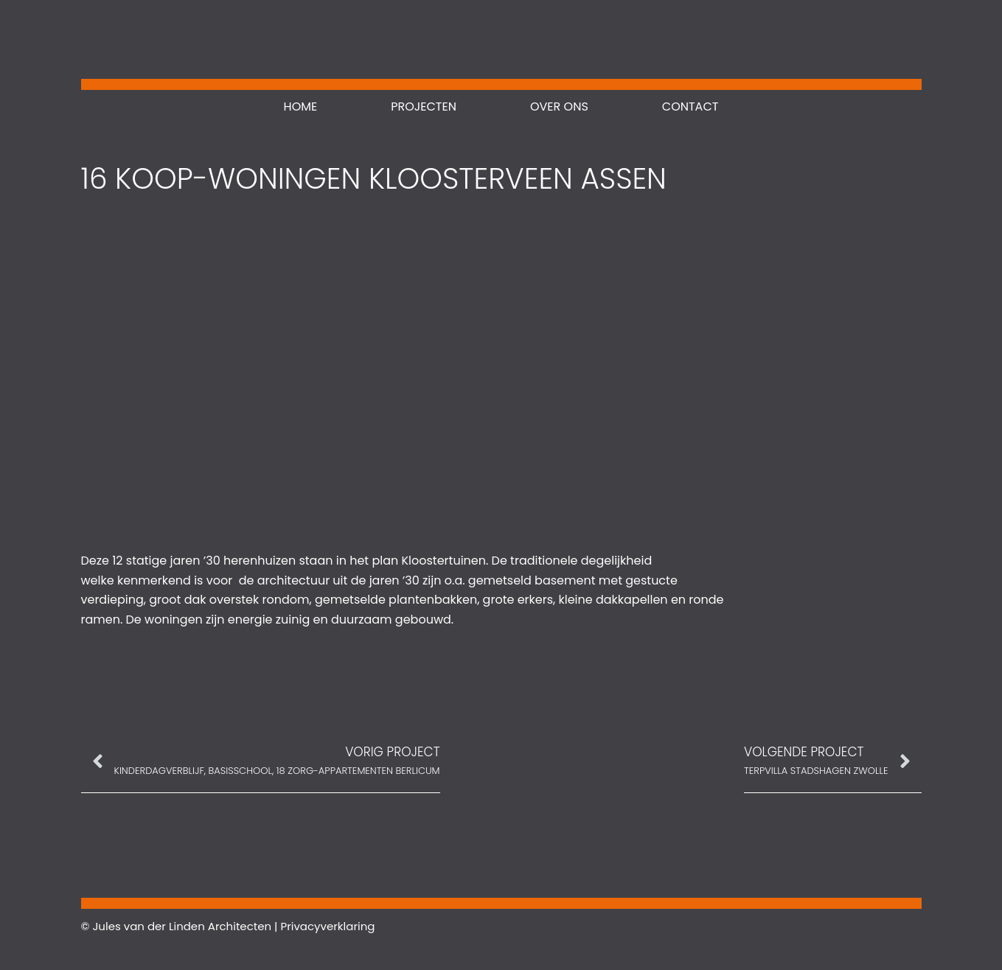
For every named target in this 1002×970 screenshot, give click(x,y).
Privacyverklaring (327, 926)
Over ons (559, 106)
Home (301, 106)
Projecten (423, 106)
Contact (690, 106)
